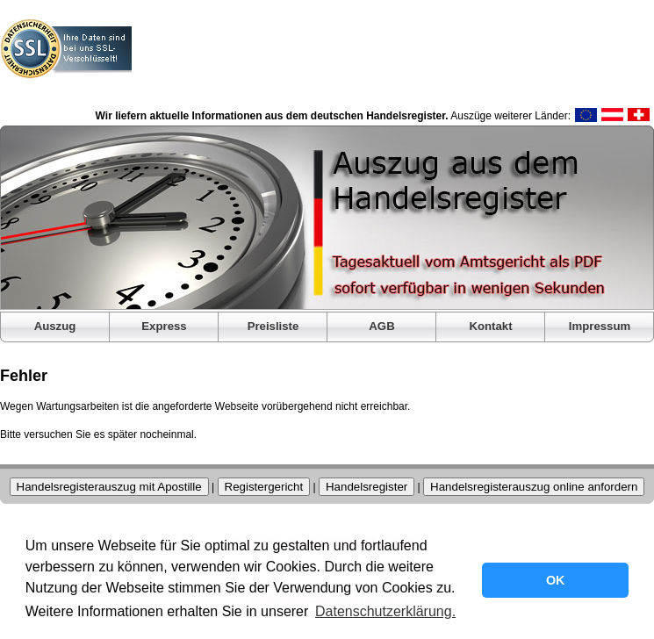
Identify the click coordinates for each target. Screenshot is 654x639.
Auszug (55, 326)
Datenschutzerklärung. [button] (385, 611)
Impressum (599, 326)
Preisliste (273, 326)
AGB (381, 326)
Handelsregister (366, 486)
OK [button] (555, 580)
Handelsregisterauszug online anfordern (533, 486)
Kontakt (490, 326)
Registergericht (264, 486)
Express (163, 326)
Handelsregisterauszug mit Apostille (109, 486)
